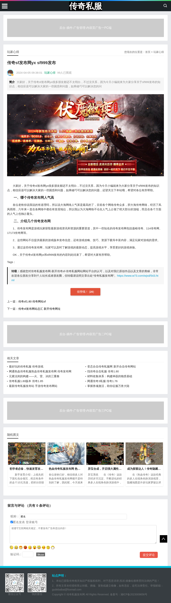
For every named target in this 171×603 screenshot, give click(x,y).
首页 (147, 51)
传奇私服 (85, 6)
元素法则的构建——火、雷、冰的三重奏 (34, 376)
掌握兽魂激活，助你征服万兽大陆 (108, 385)
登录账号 (31, 522)
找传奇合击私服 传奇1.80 (103, 371)
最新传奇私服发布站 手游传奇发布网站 (33, 385)
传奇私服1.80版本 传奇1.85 (26, 381)
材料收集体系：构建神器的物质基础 (109, 376)
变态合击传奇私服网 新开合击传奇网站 (111, 366)
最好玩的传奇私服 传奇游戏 (26, 366)
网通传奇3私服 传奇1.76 (102, 381)
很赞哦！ (83, 291)
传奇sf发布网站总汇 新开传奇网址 (39, 308)
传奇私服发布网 (76, 594)
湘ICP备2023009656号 (134, 594)
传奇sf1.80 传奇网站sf (32, 301)
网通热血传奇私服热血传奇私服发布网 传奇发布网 (40, 371)
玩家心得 (158, 51)
